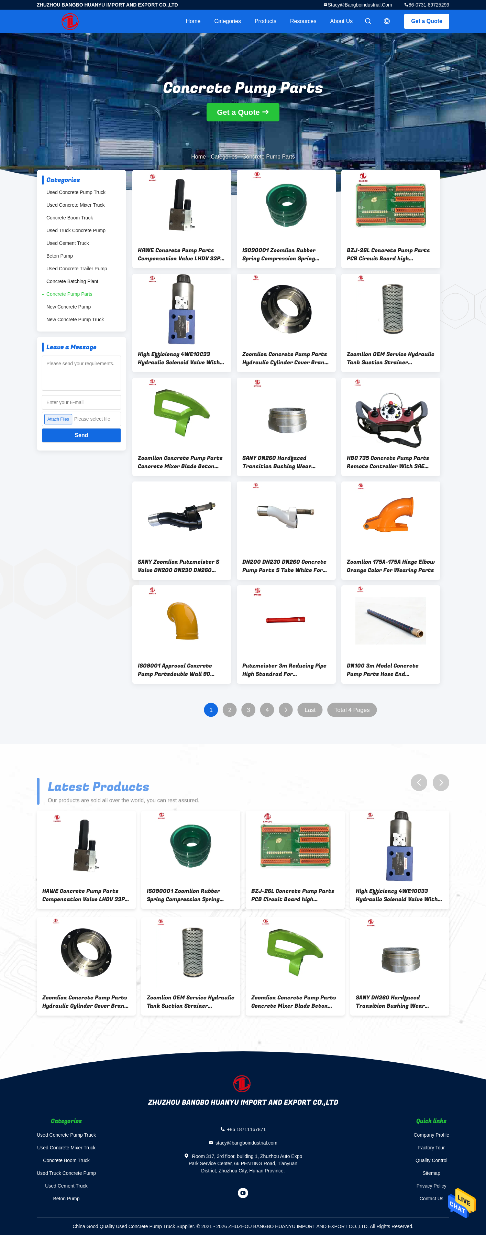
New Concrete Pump (68, 307)
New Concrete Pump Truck (75, 319)
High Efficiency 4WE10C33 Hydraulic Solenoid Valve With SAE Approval (179, 358)
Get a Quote (426, 21)
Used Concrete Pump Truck (76, 192)
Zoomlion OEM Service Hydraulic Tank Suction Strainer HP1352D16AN (390, 358)
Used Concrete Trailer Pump (76, 268)
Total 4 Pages (352, 710)
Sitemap (431, 1173)
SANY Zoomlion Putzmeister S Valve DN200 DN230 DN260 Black (178, 566)
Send (81, 435)
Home (193, 21)
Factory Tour (431, 1147)
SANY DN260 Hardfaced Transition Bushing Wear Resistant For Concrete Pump (283, 462)
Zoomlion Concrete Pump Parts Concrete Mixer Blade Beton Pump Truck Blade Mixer (180, 462)
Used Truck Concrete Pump (76, 230)
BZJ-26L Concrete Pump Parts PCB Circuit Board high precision (388, 254)
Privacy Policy (431, 1186)
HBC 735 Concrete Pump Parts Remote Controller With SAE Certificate (388, 462)
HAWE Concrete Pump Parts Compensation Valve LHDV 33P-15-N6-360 (180, 254)
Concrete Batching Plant (72, 281)
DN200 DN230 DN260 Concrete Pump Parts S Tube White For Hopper (284, 566)
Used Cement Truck (67, 243)
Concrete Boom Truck (69, 217)
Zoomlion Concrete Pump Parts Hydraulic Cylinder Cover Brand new (285, 358)
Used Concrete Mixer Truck (75, 205)
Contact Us (431, 1198)
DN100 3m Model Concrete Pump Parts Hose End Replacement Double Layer (383, 670)
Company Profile (432, 1135)
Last (310, 710)
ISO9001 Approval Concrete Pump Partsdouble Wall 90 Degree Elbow (175, 670)
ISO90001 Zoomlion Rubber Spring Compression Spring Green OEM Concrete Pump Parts (279, 254)
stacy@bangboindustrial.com (360, 5)
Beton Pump (59, 256)
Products (265, 21)
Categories (227, 21)
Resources (303, 21)
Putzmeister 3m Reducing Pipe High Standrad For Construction (284, 670)
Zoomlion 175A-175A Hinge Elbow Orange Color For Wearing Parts (391, 566)
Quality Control (432, 1160)
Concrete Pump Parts (69, 294)
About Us (341, 21)
